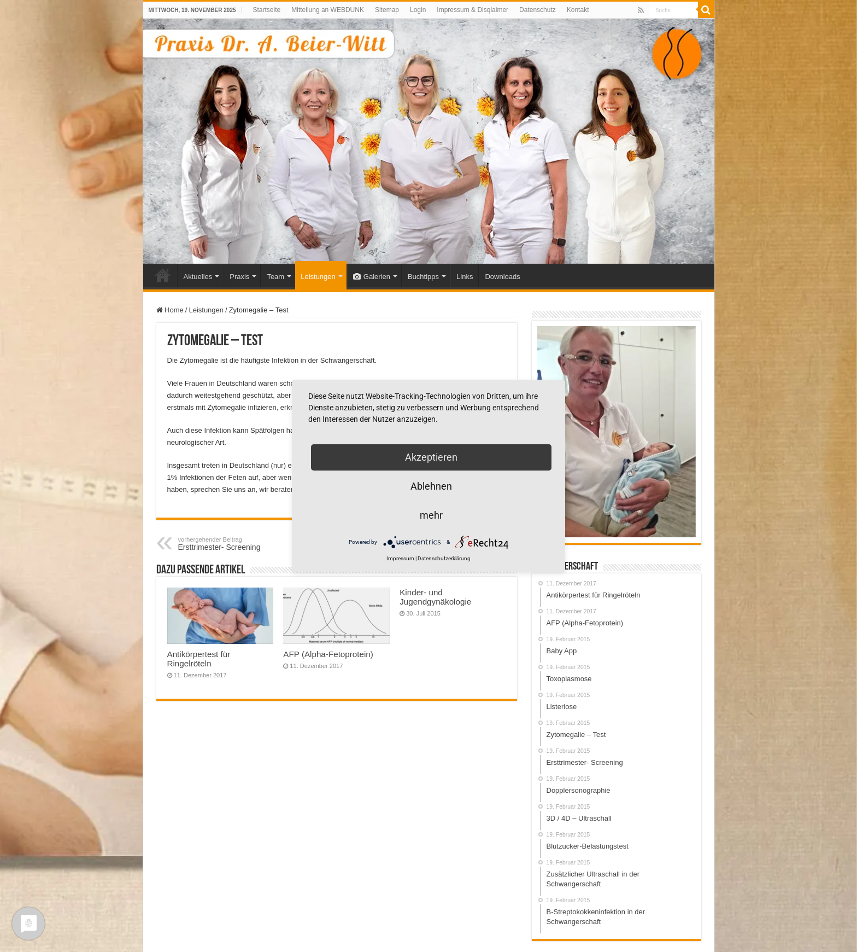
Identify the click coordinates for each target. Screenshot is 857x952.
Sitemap (387, 10)
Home (163, 275)
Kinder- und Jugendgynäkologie (435, 597)
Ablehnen (431, 486)
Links (464, 276)
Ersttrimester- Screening (234, 544)
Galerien (371, 276)
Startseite (267, 10)
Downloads (502, 276)
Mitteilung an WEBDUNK (327, 10)
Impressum (400, 558)
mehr (431, 515)
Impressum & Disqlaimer (472, 10)
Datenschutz (537, 10)
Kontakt (578, 10)
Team (275, 276)
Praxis (239, 276)
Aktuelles (198, 276)
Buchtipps (423, 276)
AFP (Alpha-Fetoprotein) (329, 654)
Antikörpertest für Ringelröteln (199, 658)
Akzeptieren (431, 457)
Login (418, 10)
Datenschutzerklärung (444, 558)
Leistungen (318, 276)
